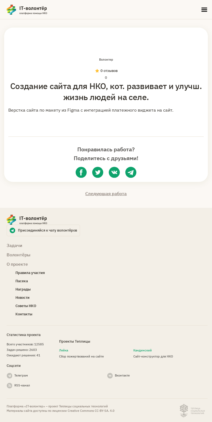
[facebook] (81, 172)
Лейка (63, 350)
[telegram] (130, 172)
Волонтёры (18, 254)
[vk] (114, 172)
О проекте (17, 264)
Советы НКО (25, 305)
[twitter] (97, 172)
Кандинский (142, 350)
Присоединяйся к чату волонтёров (47, 230)
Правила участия (30, 272)
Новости (22, 297)
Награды (23, 289)
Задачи (14, 245)
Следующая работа (106, 193)
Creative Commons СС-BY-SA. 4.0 (91, 411)
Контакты (23, 314)
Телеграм (21, 375)
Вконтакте (122, 375)
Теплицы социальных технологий (83, 406)
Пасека (21, 281)
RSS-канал (22, 385)
